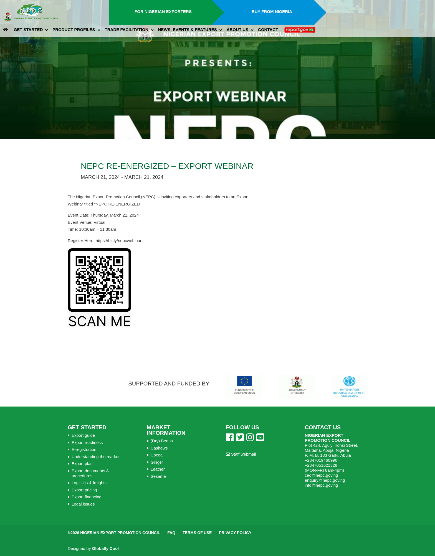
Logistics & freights (89, 482)
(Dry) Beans (162, 440)
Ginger (157, 462)
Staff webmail (241, 454)
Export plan (82, 463)
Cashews (159, 448)
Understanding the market (96, 456)
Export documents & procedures (90, 473)
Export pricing (84, 490)
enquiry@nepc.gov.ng (325, 480)
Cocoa (157, 455)
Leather (158, 469)
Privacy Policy (235, 532)
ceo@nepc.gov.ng (321, 475)
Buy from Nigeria (272, 11)
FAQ (171, 532)
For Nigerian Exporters (163, 11)
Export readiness (87, 442)
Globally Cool (105, 548)
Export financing (87, 496)
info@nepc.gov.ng (321, 485)
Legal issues (83, 504)
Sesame (158, 476)
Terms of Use (197, 532)
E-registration (84, 449)
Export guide (83, 435)
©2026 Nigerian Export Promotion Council (114, 532)
